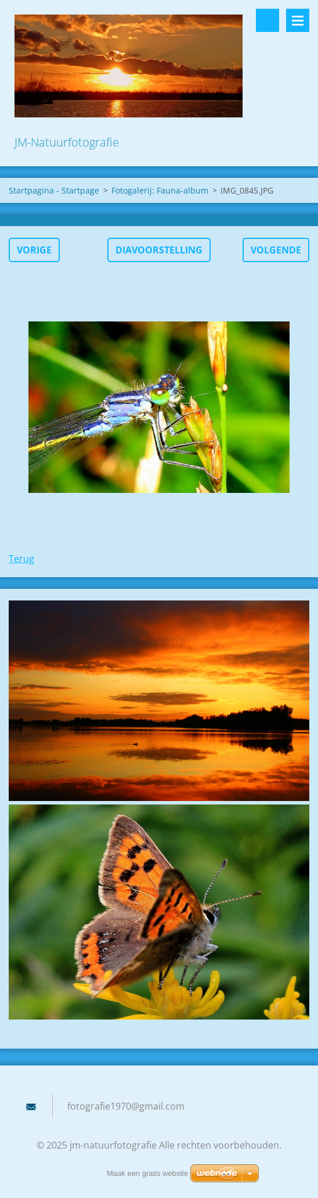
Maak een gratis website (147, 1173)
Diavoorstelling (159, 250)
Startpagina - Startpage (54, 190)
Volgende (276, 250)
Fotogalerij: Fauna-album (159, 190)
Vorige (34, 250)
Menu (297, 20)
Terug (21, 558)
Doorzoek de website (267, 20)
